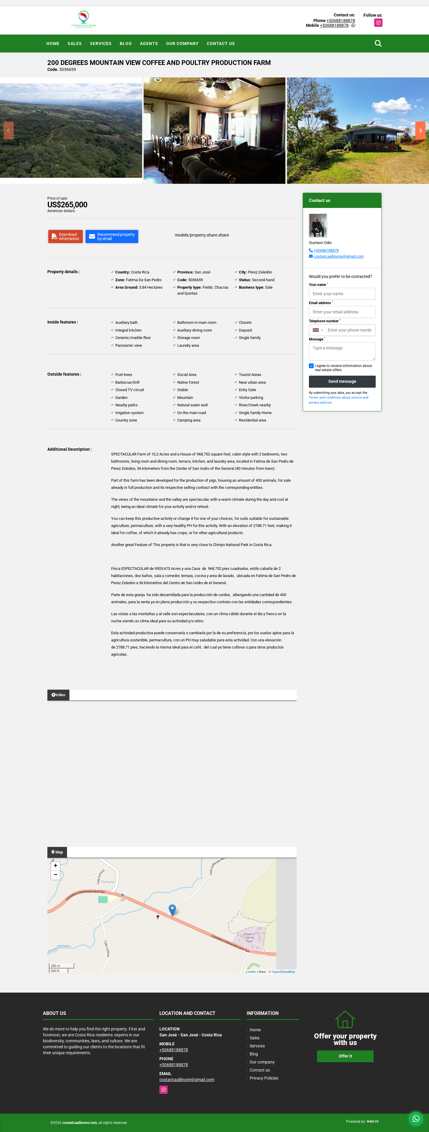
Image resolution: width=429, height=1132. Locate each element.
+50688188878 (341, 20)
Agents (149, 43)
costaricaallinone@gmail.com (339, 256)
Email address (321, 303)
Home (53, 43)
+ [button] (55, 866)
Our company (182, 43)
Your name (318, 284)
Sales (75, 43)
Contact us (221, 43)
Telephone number (325, 321)
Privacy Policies (264, 1078)
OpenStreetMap (283, 972)
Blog (126, 43)
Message (317, 339)
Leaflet (251, 972)
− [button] (55, 875)
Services (101, 43)
